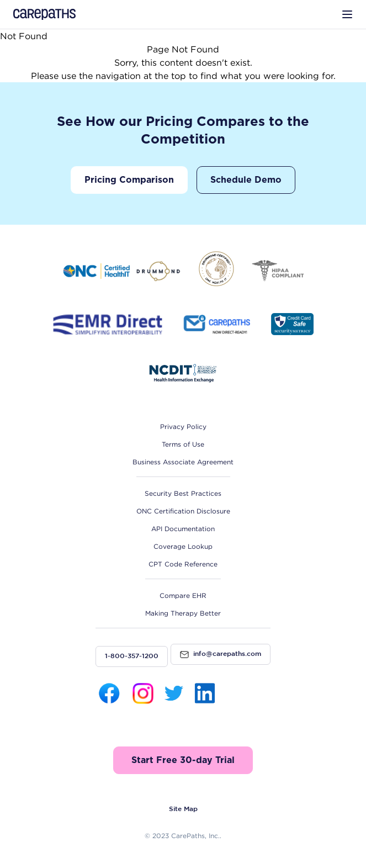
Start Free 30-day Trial (183, 760)
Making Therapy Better (183, 613)
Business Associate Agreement (183, 461)
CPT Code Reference (183, 564)
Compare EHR (183, 595)
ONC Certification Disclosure (183, 511)
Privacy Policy (183, 426)
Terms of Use (183, 444)
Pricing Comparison (129, 180)
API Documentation (183, 528)
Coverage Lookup (183, 546)
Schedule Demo (246, 180)
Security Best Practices (183, 493)
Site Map (183, 809)
